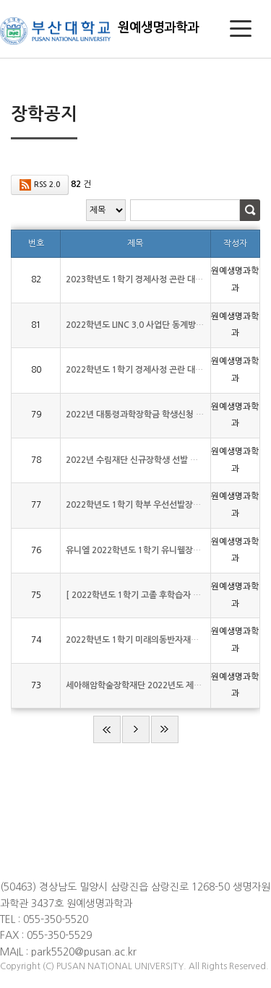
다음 (136, 729)
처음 (107, 729)
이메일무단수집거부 (36, 859)
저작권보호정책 (28, 843)
